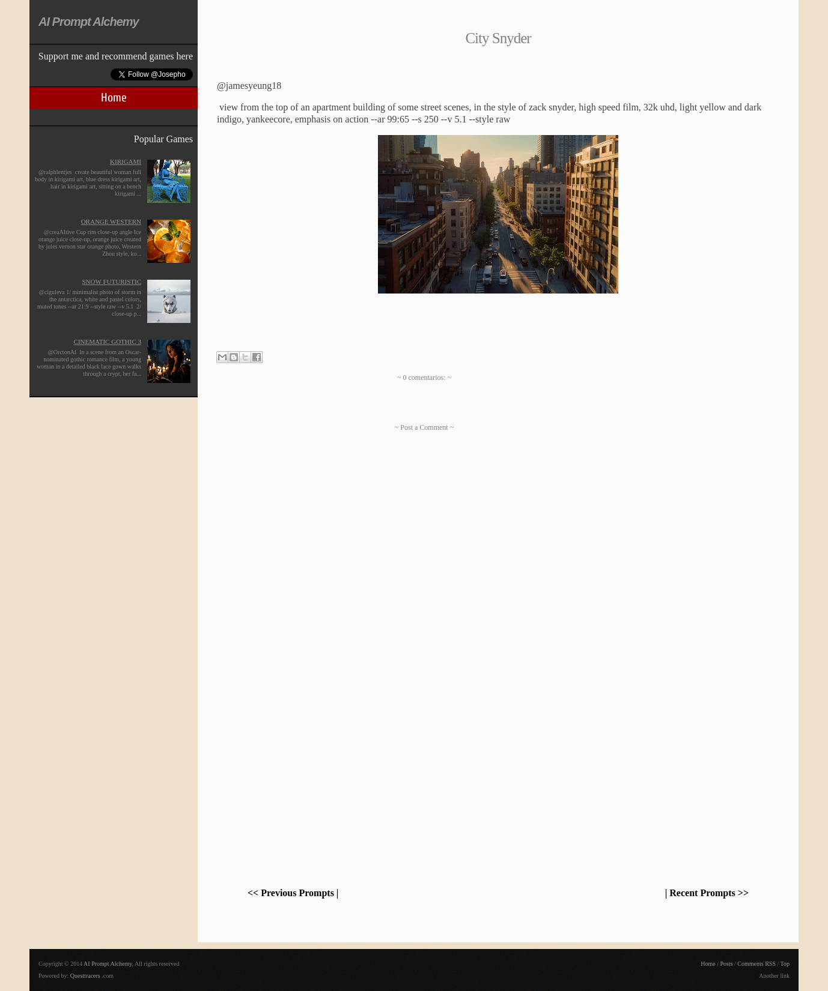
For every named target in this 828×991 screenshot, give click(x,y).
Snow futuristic (111, 281)
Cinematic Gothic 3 (107, 341)
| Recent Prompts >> (707, 893)
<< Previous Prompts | (293, 893)
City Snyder (498, 38)
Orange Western (111, 221)
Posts (726, 963)
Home (114, 97)
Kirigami (125, 161)
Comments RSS (756, 963)
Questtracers (85, 975)
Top (785, 963)
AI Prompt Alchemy (88, 21)
